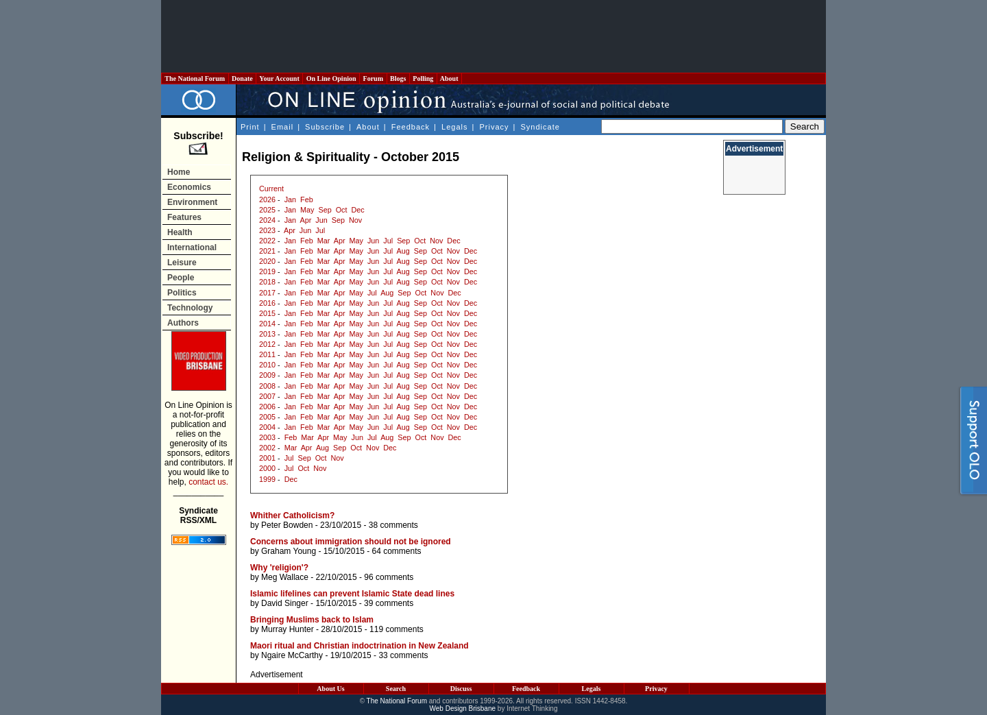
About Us (330, 688)
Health (180, 232)
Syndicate (540, 127)
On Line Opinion (331, 78)
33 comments (403, 655)
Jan (290, 199)
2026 (267, 199)
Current (271, 188)
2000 (267, 468)
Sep (324, 210)
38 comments (393, 525)
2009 (267, 375)
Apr (305, 220)
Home (178, 172)
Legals (454, 127)
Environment (192, 202)
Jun (321, 220)
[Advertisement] (493, 36)
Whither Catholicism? (292, 515)
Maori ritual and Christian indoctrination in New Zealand (359, 646)
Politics (182, 293)
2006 (267, 406)
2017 (267, 293)
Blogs (398, 78)
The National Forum (195, 78)
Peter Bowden (287, 525)
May (307, 210)
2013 (267, 334)
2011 (267, 354)
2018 (267, 282)
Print (250, 127)
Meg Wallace (284, 577)
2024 (267, 220)
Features (184, 217)
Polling (423, 78)
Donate (242, 78)
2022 (267, 241)
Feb (306, 199)
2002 (267, 448)
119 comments (396, 629)
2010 (267, 365)
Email (282, 127)
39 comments (388, 603)
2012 (267, 344)
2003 (267, 437)
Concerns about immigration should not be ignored (350, 541)
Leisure (182, 262)
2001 (267, 458)
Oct (342, 210)
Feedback (410, 127)
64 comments (396, 551)
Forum (373, 78)
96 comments (388, 577)
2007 (267, 396)
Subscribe (325, 127)
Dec (357, 210)
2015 (267, 313)
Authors (183, 323)
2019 (267, 271)
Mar (323, 241)
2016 (267, 303)
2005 (267, 417)
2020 (267, 261)
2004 (267, 427)
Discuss (461, 688)
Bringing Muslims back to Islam (312, 620)
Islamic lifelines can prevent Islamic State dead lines (352, 593)
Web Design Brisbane (463, 708)
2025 (267, 210)
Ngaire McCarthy (292, 655)
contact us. (208, 482)
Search (396, 688)
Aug (403, 251)
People (180, 277)
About (449, 78)
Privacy (494, 127)
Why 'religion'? (279, 567)
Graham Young (288, 551)
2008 (267, 386)
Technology (189, 308)
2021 (267, 251)
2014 (267, 323)
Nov (355, 220)
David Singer (284, 603)
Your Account (279, 78)
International (192, 247)
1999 (267, 479)
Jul (320, 230)
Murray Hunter (287, 629)
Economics (189, 187)
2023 (267, 230)
